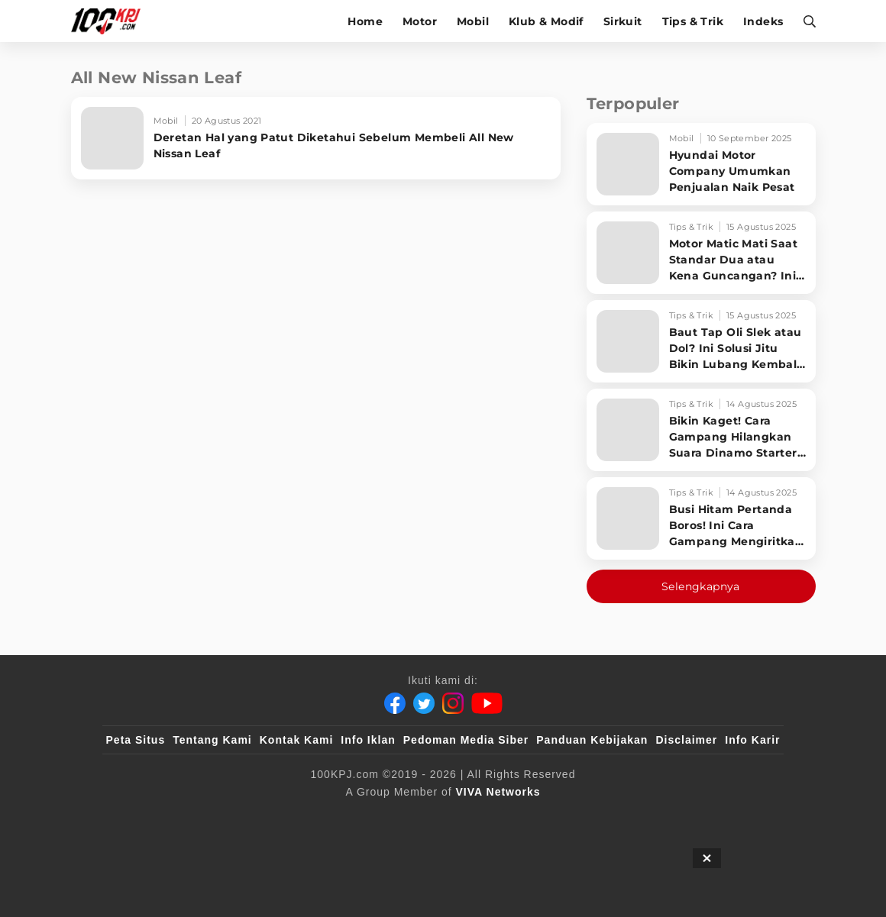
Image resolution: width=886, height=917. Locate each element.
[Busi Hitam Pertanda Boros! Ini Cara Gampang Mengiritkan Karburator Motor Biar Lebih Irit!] (701, 518)
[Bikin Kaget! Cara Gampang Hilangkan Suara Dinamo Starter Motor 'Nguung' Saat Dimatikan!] (701, 430)
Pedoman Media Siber (466, 740)
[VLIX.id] (427, 817)
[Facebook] (395, 703)
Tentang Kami (212, 740)
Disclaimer (686, 740)
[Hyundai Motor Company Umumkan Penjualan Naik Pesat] (701, 164)
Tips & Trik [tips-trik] (692, 21)
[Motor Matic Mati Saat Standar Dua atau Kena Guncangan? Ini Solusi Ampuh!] (701, 252)
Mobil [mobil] (473, 21)
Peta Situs (136, 740)
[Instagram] (453, 703)
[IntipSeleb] (519, 817)
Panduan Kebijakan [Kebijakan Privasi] (592, 740)
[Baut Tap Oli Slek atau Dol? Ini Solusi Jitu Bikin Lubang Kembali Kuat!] (701, 341)
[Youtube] (487, 703)
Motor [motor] (420, 21)
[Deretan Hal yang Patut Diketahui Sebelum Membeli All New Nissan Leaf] (316, 138)
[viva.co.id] (336, 817)
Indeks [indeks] (763, 21)
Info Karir (752, 740)
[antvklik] (488, 817)
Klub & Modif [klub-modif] (546, 21)
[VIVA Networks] (498, 792)
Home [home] (365, 21)
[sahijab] (397, 817)
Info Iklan (368, 740)
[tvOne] (458, 817)
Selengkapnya (700, 586)
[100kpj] (366, 817)
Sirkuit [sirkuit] (622, 21)
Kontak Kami (297, 740)
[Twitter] (424, 703)
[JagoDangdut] (550, 817)
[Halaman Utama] (111, 21)
